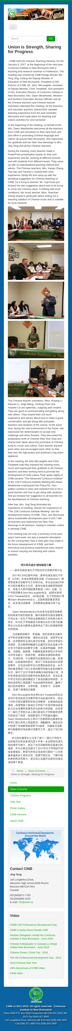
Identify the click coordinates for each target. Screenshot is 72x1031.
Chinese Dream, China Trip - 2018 (29, 952)
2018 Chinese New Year (23, 962)
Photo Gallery (17, 808)
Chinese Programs (20, 795)
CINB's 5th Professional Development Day (33, 924)
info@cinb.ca (25, 902)
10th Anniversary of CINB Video (27, 968)
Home (13, 782)
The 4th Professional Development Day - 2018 (35, 957)
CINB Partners (18, 814)
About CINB (16, 820)
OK (51, 38)
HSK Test (15, 801)
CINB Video (16, 973)
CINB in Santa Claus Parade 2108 (29, 930)
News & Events (18, 789)
